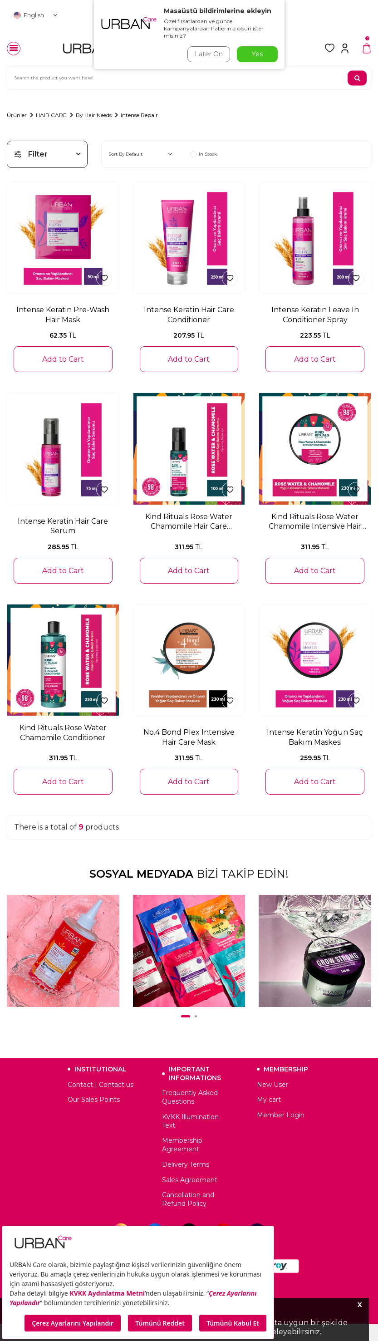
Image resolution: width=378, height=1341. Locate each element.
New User (272, 1085)
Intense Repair (139, 115)
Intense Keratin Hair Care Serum (63, 526)
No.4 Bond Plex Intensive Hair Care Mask (189, 737)
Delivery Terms (185, 1164)
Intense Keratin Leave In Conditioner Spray (315, 314)
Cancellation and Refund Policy (188, 1199)
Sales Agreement (189, 1180)
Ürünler (17, 115)
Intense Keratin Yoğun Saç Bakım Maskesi (315, 737)
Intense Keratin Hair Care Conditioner (189, 314)
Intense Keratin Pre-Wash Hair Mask (62, 314)
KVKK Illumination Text (190, 1121)
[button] (185, 1016)
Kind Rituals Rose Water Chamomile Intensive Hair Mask (315, 521)
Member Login (280, 1115)
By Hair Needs (94, 115)
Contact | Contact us (100, 1085)
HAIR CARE (51, 115)
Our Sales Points (94, 1099)
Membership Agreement (182, 1144)
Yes (257, 54)
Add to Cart (63, 359)
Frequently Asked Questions (190, 1097)
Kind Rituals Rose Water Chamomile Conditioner (63, 732)
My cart (269, 1099)
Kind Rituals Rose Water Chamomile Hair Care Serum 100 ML (188, 521)
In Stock (203, 154)
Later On (209, 54)
